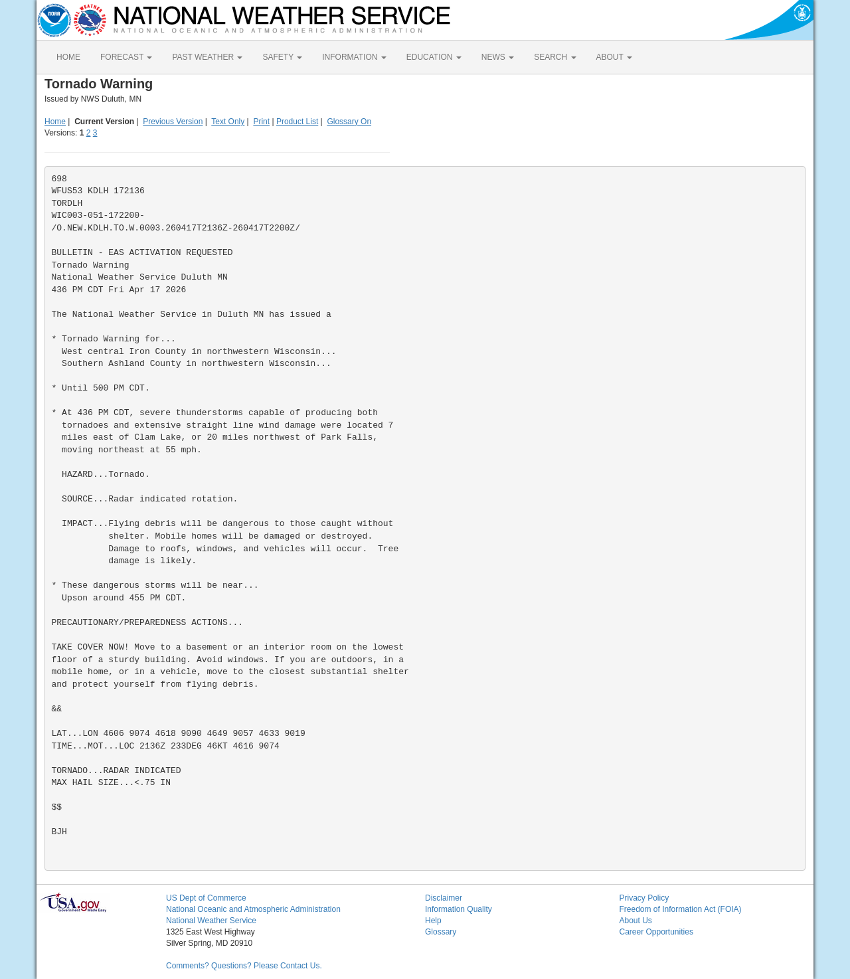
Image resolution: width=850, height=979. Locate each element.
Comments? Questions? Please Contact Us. (244, 965)
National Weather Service (211, 920)
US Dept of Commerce (206, 898)
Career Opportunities (656, 931)
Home (55, 121)
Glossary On (349, 121)
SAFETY (282, 57)
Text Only (227, 121)
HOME (68, 57)
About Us (636, 920)
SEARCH (555, 57)
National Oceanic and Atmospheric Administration (253, 909)
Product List (297, 121)
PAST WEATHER (207, 57)
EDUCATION (434, 57)
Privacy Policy (644, 898)
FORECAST (126, 57)
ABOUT (614, 57)
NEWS (497, 57)
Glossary (440, 931)
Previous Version (173, 121)
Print (261, 121)
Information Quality (458, 909)
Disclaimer (443, 898)
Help (433, 920)
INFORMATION (354, 57)
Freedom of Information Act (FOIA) (681, 909)
